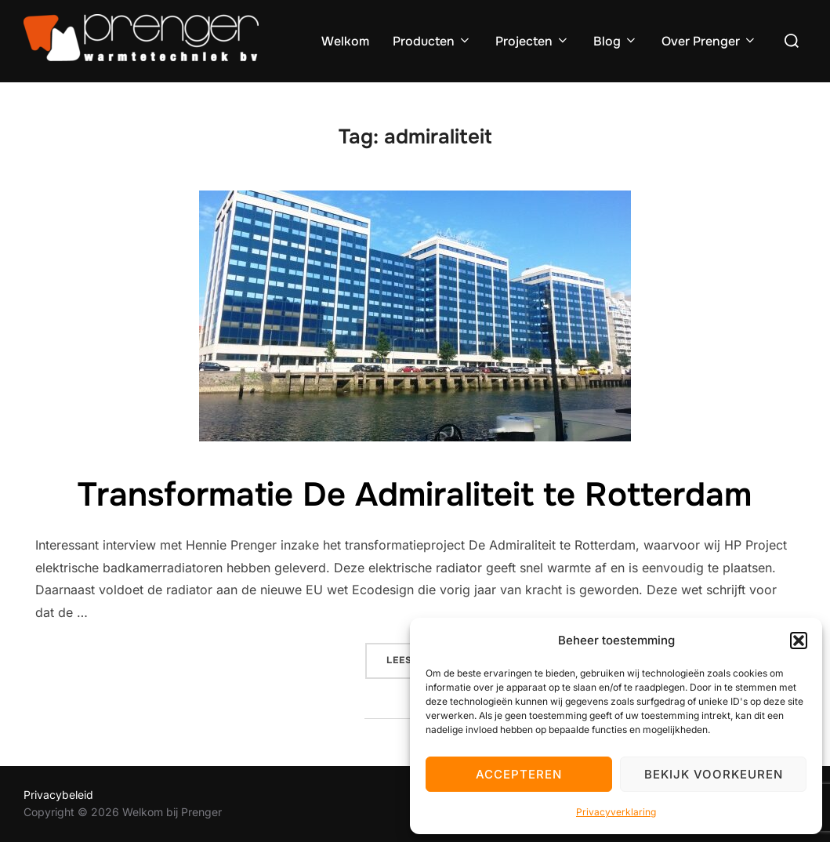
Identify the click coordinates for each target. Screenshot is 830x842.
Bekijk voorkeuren (713, 774)
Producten (432, 41)
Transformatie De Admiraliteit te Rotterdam (415, 495)
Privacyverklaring (616, 812)
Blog (615, 41)
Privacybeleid (58, 794)
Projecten (532, 41)
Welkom (345, 41)
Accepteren (519, 774)
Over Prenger (709, 41)
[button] (798, 640)
